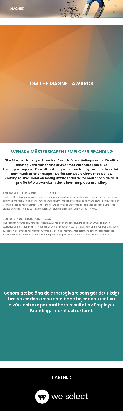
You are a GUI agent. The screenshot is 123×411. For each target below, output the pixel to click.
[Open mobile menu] (4, 8)
